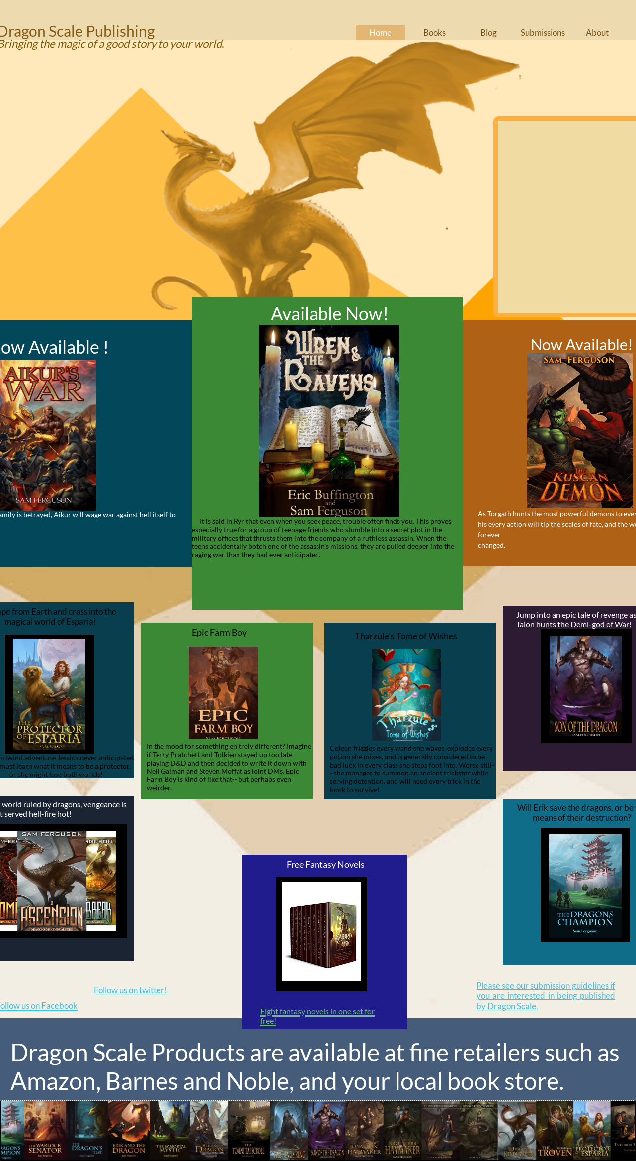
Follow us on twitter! (130, 990)
